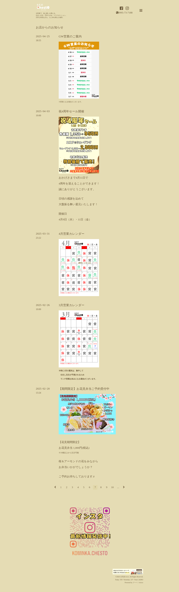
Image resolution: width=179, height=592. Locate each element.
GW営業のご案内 (70, 36)
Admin (141, 582)
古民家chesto (124, 577)
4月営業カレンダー (71, 233)
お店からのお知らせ (49, 27)
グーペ (135, 582)
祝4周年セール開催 (71, 111)
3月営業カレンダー (71, 305)
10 (112, 487)
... (118, 487)
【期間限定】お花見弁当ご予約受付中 (84, 388)
